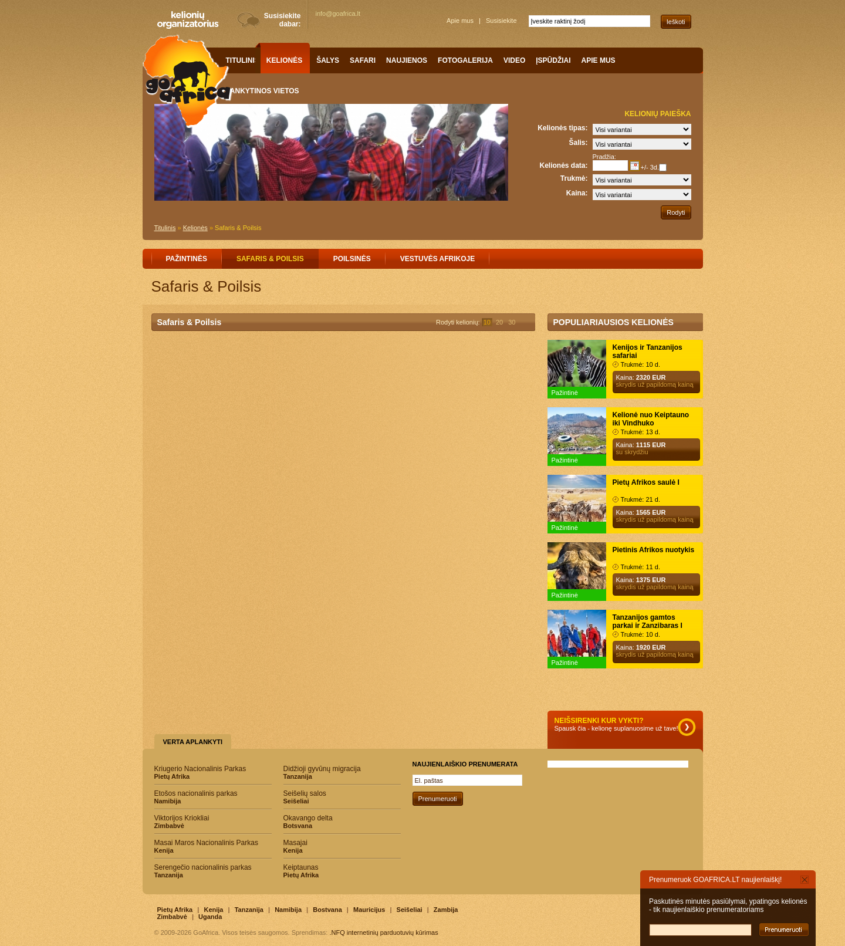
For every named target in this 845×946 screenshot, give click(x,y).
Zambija (446, 909)
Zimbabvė (172, 916)
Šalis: (578, 142)
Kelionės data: (563, 165)
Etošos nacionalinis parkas (213, 797)
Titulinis (165, 227)
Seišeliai (409, 909)
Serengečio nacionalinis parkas (213, 871)
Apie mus (460, 20)
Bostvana (327, 909)
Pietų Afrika (175, 909)
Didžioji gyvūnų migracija (342, 772)
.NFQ (336, 932)
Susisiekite (501, 20)
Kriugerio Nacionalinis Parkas (213, 772)
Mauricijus (369, 909)
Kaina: (577, 193)
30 (511, 322)
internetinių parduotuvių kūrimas (392, 932)
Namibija (288, 909)
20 (499, 322)
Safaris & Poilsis (238, 227)
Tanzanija (249, 909)
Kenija (213, 909)
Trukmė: (574, 178)
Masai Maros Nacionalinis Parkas (213, 846)
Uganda (210, 916)
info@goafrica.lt (338, 13)
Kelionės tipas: (562, 128)
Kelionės (195, 227)
